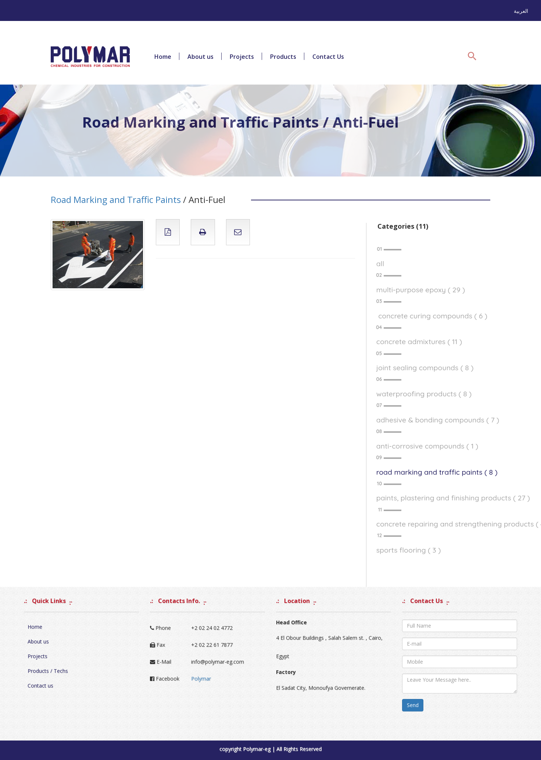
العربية (521, 10)
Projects (242, 57)
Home (162, 57)
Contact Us (328, 57)
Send (413, 705)
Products (283, 57)
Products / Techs (48, 670)
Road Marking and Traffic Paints (116, 199)
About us (200, 57)
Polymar (201, 678)
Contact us (40, 685)
